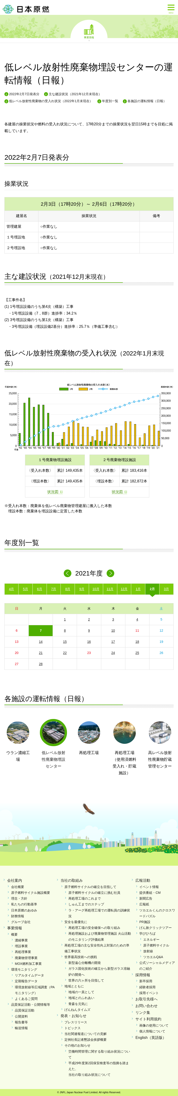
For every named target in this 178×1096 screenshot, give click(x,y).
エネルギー (151, 939)
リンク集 (142, 1013)
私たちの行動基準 (24, 904)
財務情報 (17, 916)
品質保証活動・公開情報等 (30, 1004)
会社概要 (17, 887)
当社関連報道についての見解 (85, 1034)
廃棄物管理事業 (26, 958)
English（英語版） (150, 1038)
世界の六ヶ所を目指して (86, 980)
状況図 (52, 492)
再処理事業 (23, 952)
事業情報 (89, 37)
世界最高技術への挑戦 (80, 957)
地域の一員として (81, 992)
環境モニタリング (24, 969)
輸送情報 (21, 1028)
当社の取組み (71, 880)
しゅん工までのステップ (86, 904)
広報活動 (142, 880)
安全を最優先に (75, 922)
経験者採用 (147, 987)
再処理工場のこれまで (84, 898)
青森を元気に (78, 1004)
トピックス (72, 1028)
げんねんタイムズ (77, 1009)
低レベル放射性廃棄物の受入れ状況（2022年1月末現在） (51, 101)
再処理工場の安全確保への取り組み (94, 928)
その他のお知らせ (77, 1045)
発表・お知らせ (73, 1016)
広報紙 (144, 904)
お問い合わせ (146, 1006)
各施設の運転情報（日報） (146, 101)
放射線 (148, 951)
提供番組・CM (150, 892)
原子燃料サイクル (156, 945)
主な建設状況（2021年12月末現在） (75, 94)
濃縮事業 (21, 940)
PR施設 (144, 922)
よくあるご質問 (26, 999)
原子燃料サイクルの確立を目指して (90, 887)
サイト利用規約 (148, 1019)
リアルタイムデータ (29, 975)
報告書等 (21, 1022)
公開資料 (21, 1016)
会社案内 (14, 880)
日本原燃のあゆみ (24, 910)
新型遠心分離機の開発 (84, 963)
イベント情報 (149, 887)
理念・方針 (19, 898)
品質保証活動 (24, 1010)
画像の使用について (153, 1025)
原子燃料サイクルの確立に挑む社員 (94, 892)
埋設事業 (21, 946)
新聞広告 (145, 898)
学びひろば (147, 933)
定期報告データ (26, 981)
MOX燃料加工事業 (28, 964)
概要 (14, 934)
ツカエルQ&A (153, 957)
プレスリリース (75, 1022)
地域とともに (74, 986)
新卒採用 (145, 981)
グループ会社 (21, 922)
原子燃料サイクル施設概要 (30, 892)
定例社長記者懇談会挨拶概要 (85, 1039)
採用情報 (142, 975)
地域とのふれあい (81, 998)
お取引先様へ (146, 999)
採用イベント (149, 993)
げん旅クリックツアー (155, 928)
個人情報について (152, 1031)
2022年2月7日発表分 (24, 94)
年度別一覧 (110, 101)
